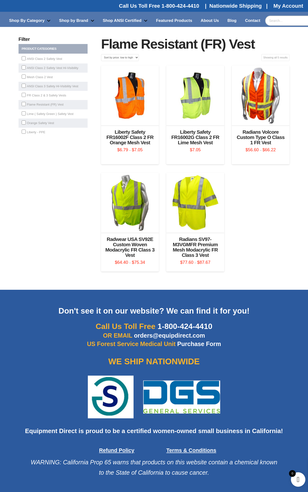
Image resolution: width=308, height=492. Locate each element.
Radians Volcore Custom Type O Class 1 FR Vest (261, 137)
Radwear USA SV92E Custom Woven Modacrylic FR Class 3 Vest (130, 247)
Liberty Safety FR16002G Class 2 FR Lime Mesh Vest (195, 137)
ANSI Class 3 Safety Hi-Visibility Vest (52, 86)
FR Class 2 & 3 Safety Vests (46, 95)
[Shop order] (120, 57)
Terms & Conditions (191, 450)
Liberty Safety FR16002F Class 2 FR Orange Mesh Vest (130, 137)
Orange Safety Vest (40, 123)
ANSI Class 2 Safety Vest (44, 59)
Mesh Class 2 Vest (40, 77)
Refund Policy (117, 450)
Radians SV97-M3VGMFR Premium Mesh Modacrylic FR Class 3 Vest (195, 247)
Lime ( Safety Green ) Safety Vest (50, 114)
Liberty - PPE (36, 132)
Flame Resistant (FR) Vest (45, 104)
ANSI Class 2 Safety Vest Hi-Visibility (52, 68)
